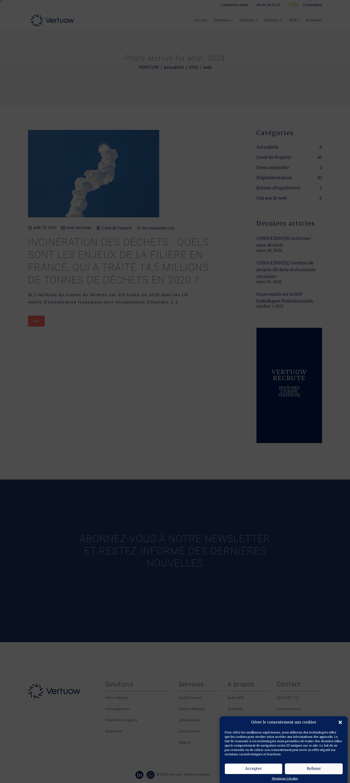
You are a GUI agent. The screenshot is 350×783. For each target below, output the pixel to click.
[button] (340, 732)
